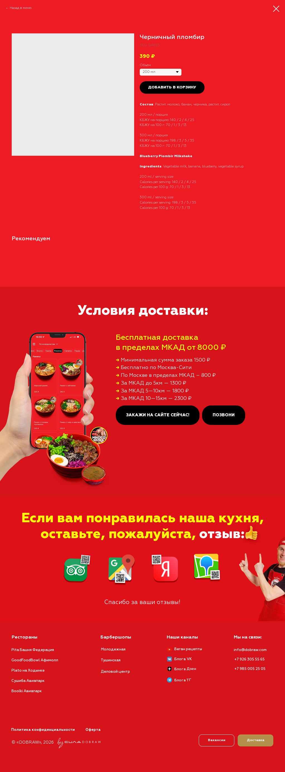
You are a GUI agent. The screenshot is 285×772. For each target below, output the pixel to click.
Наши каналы (182, 637)
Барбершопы (115, 637)
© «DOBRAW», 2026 (33, 742)
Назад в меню (21, 8)
